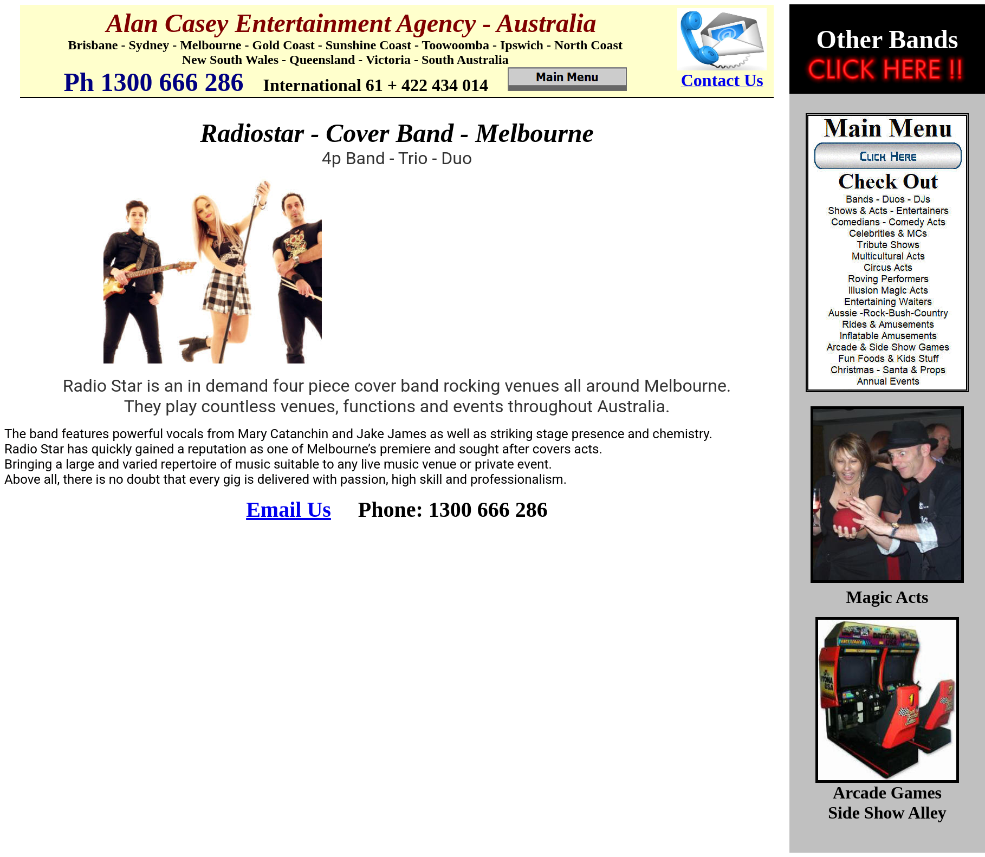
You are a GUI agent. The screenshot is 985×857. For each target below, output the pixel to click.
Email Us (288, 509)
